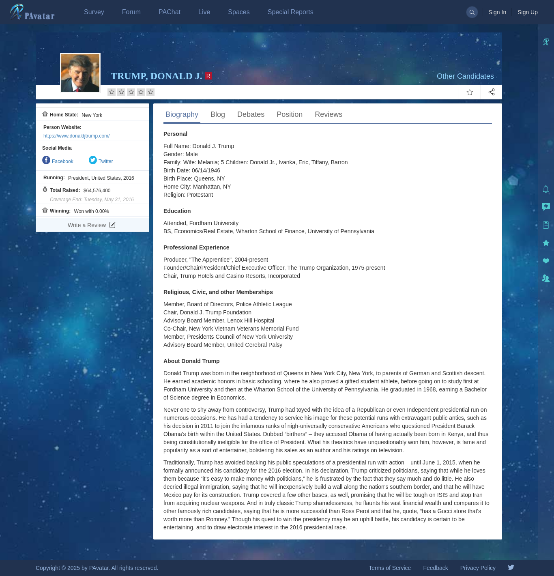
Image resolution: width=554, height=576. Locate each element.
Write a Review (92, 224)
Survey (94, 12)
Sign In (498, 12)
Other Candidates (465, 76)
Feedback (435, 568)
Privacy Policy (478, 568)
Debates (250, 114)
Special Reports (291, 12)
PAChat (169, 12)
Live (204, 12)
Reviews (328, 114)
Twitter (101, 161)
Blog (217, 114)
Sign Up (527, 12)
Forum (131, 12)
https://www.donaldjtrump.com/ (76, 136)
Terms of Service (390, 568)
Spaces (238, 12)
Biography (181, 114)
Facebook (57, 161)
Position (290, 114)
